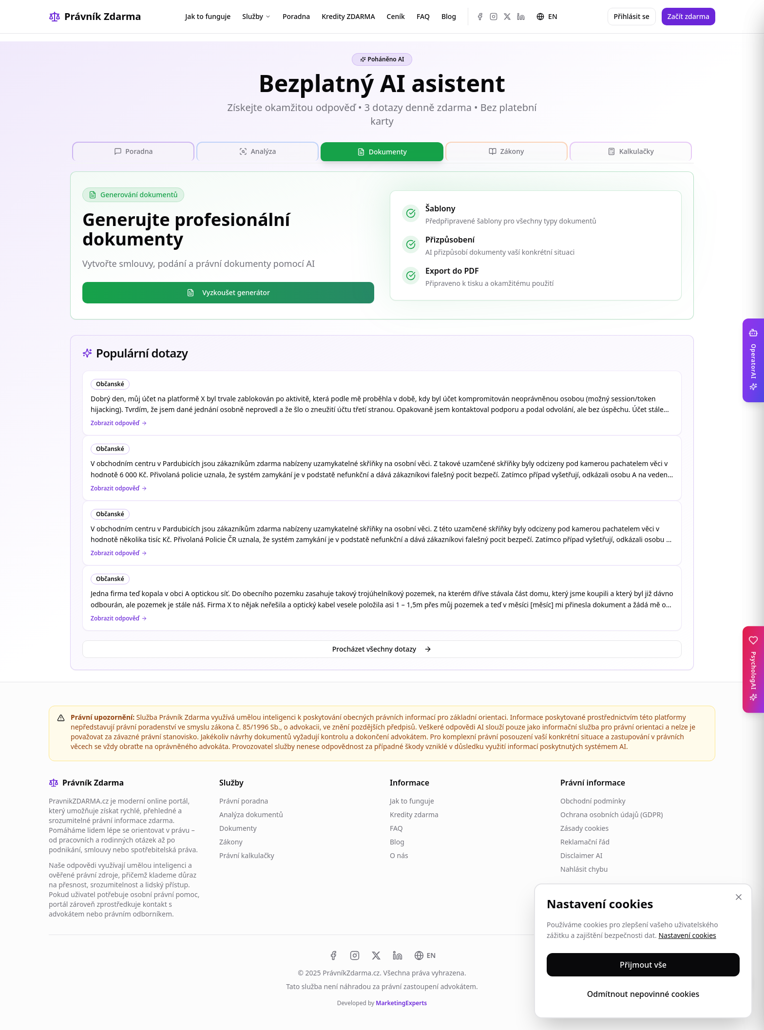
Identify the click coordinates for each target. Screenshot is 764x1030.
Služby (256, 16)
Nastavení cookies (687, 935)
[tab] (133, 151)
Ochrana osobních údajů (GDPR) (611, 814)
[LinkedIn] (521, 16)
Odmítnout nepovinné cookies (643, 994)
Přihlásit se (631, 16)
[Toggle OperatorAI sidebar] (753, 360)
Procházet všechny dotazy (382, 648)
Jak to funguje (207, 16)
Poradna (296, 16)
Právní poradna (243, 800)
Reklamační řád (585, 841)
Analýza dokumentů (251, 814)
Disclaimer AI (581, 855)
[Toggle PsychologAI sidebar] (753, 669)
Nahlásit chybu (584, 868)
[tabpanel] (382, 245)
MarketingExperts (401, 1002)
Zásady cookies (584, 827)
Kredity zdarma (414, 814)
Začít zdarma (688, 16)
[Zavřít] (739, 897)
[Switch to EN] (425, 955)
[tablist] (382, 151)
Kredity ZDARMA (348, 16)
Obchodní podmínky (593, 800)
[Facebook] (480, 16)
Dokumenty (238, 827)
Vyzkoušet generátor (228, 292)
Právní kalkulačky (246, 855)
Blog (448, 16)
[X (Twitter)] (507, 16)
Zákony (231, 841)
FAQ (423, 16)
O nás (399, 855)
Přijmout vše (643, 964)
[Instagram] (493, 16)
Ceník (396, 16)
